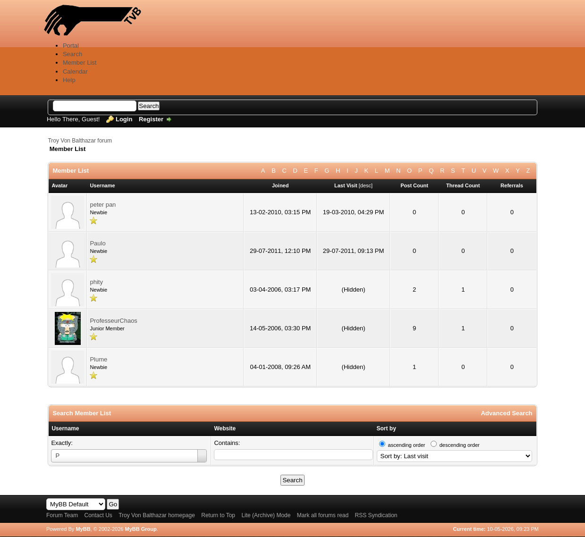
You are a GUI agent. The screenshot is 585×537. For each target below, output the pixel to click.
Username (65, 428)
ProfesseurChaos (113, 320)
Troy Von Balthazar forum (80, 140)
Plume (98, 359)
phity (96, 281)
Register (151, 119)
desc (365, 185)
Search (72, 54)
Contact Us (98, 515)
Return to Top (218, 515)
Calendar (75, 71)
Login (124, 119)
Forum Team (62, 515)
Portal (71, 45)
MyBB (83, 529)
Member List (80, 62)
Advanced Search (506, 413)
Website (225, 428)
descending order (460, 445)
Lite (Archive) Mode (265, 515)
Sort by (386, 428)
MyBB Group (141, 529)
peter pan (103, 204)
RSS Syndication (376, 515)
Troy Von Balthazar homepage (157, 515)
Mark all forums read (322, 515)
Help (69, 80)
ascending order (406, 445)
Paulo (97, 243)
